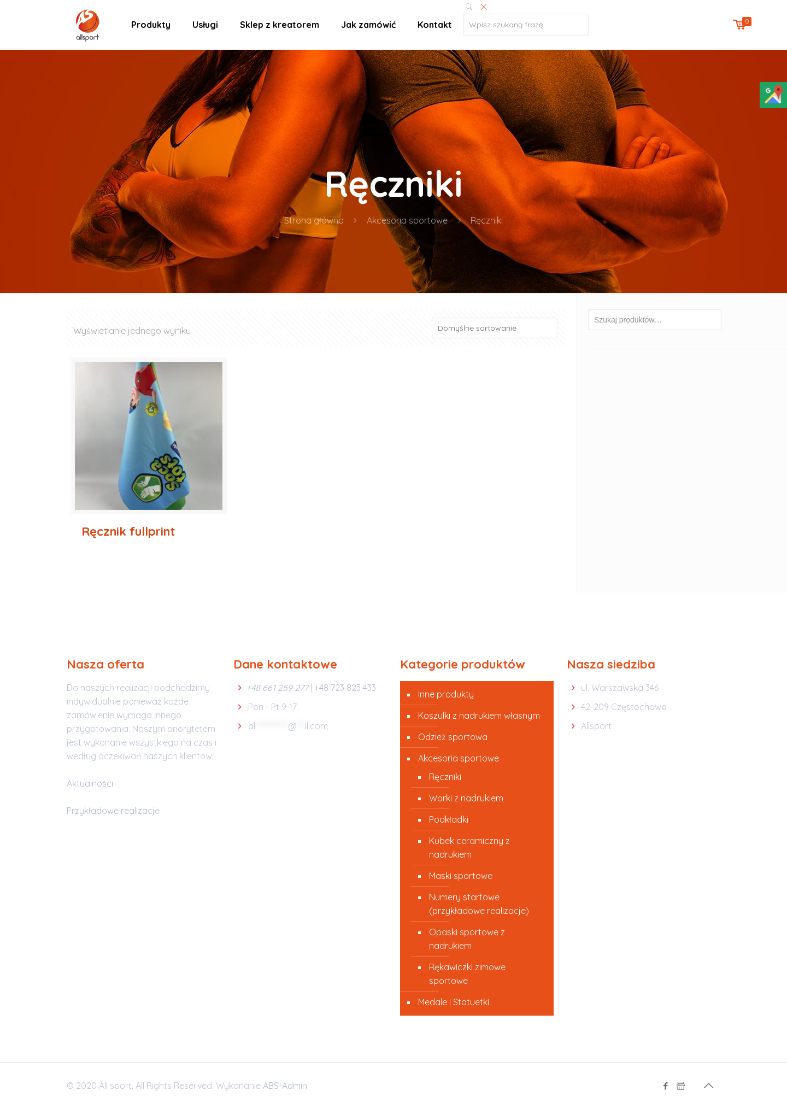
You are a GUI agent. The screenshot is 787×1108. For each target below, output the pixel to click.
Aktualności (90, 783)
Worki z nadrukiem (466, 798)
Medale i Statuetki (453, 1001)
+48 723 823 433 (345, 687)
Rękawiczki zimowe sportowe (467, 974)
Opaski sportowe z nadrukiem (467, 939)
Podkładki (448, 819)
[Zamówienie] (494, 328)
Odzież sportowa (453, 736)
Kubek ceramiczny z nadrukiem (469, 847)
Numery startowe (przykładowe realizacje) (479, 904)
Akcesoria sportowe (407, 220)
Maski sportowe (460, 875)
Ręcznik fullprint (128, 531)
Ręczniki (445, 776)
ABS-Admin (285, 1085)
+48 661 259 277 (277, 687)
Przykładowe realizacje (113, 810)
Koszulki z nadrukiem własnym (479, 715)
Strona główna (314, 220)
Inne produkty (446, 694)
